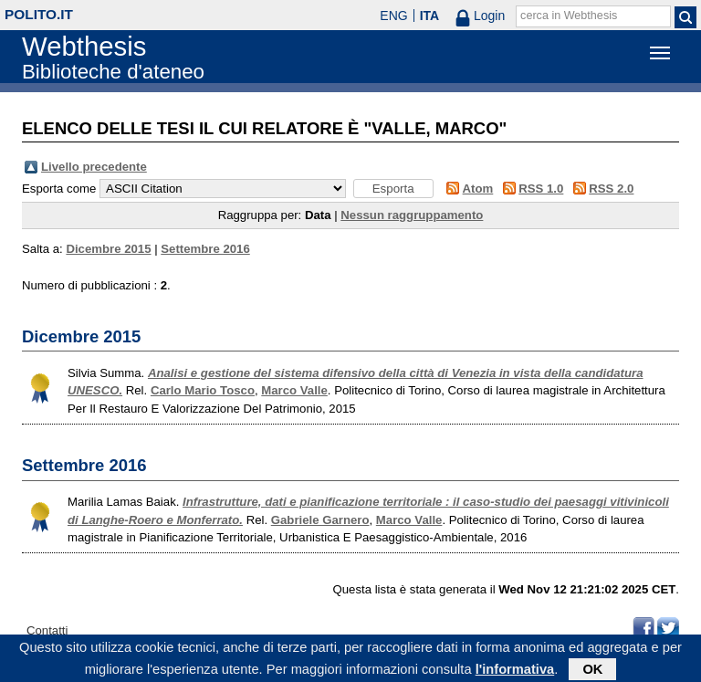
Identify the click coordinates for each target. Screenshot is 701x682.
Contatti (47, 630)
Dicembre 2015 (108, 249)
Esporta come (59, 188)
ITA (430, 15)
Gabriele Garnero (320, 520)
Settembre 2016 (205, 249)
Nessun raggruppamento (411, 215)
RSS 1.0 (540, 188)
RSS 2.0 (611, 188)
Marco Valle (294, 390)
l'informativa (515, 672)
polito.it (39, 14)
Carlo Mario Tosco (203, 390)
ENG (393, 15)
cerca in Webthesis (568, 15)
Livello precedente (94, 166)
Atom (478, 188)
